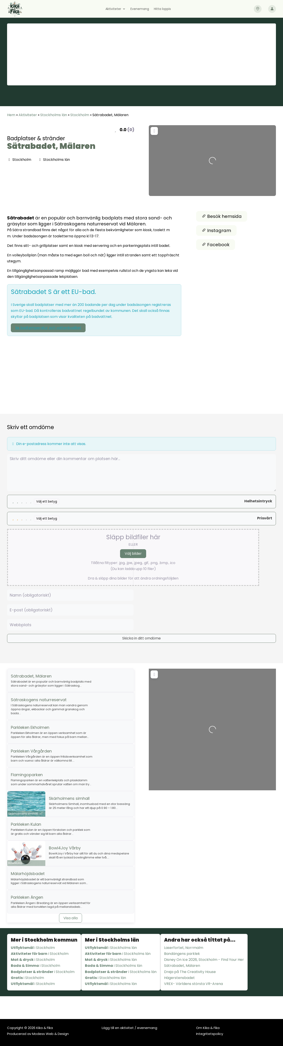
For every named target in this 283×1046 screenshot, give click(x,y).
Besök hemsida (222, 216)
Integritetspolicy (209, 1033)
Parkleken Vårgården (31, 751)
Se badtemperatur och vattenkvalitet (48, 327)
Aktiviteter (113, 9)
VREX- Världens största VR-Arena (193, 983)
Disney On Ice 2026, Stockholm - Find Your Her (204, 959)
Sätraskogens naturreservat (39, 699)
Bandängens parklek (182, 953)
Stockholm (79, 114)
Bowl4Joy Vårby (65, 848)
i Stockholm (33, 947)
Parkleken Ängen (27, 897)
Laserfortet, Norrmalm (183, 947)
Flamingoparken (27, 774)
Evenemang (139, 9)
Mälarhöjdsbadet (28, 873)
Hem (11, 114)
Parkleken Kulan (26, 824)
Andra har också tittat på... (199, 940)
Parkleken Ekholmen (30, 727)
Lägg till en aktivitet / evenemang (129, 1027)
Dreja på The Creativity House (190, 971)
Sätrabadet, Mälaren (51, 146)
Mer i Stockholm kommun (44, 940)
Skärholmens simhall (69, 798)
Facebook (215, 245)
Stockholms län (53, 114)
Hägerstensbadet (179, 977)
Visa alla (70, 918)
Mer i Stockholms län (112, 940)
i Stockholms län (111, 947)
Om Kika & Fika (208, 1027)
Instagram (216, 230)
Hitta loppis (162, 9)
